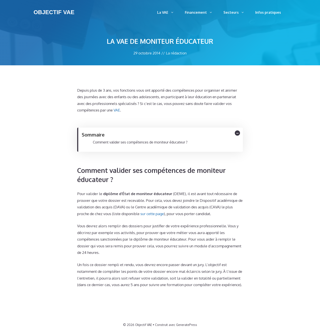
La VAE (168, 12)
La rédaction (176, 53)
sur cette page (152, 213)
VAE (117, 110)
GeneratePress (186, 325)
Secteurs (236, 12)
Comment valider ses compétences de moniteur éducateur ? (140, 142)
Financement (201, 12)
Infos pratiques (268, 12)
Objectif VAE (54, 12)
